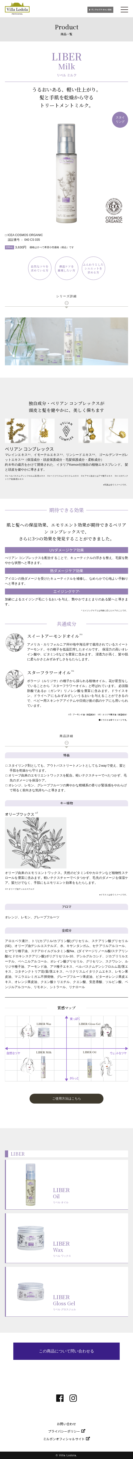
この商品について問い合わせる (66, 1351)
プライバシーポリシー (64, 1431)
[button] (66, 1099)
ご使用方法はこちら (66, 1098)
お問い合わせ (66, 1424)
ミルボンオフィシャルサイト (64, 1439)
